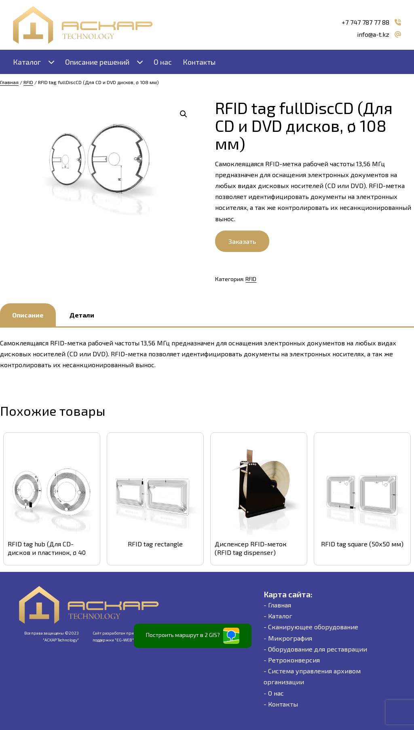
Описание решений (97, 61)
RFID (28, 82)
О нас (163, 61)
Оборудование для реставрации (317, 649)
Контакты (199, 61)
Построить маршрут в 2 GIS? (192, 636)
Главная (9, 82)
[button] (183, 114)
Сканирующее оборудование (313, 627)
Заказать (242, 241)
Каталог (27, 61)
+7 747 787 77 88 (365, 22)
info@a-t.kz (373, 34)
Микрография (290, 638)
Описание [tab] (28, 315)
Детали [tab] (82, 315)
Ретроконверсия (294, 660)
